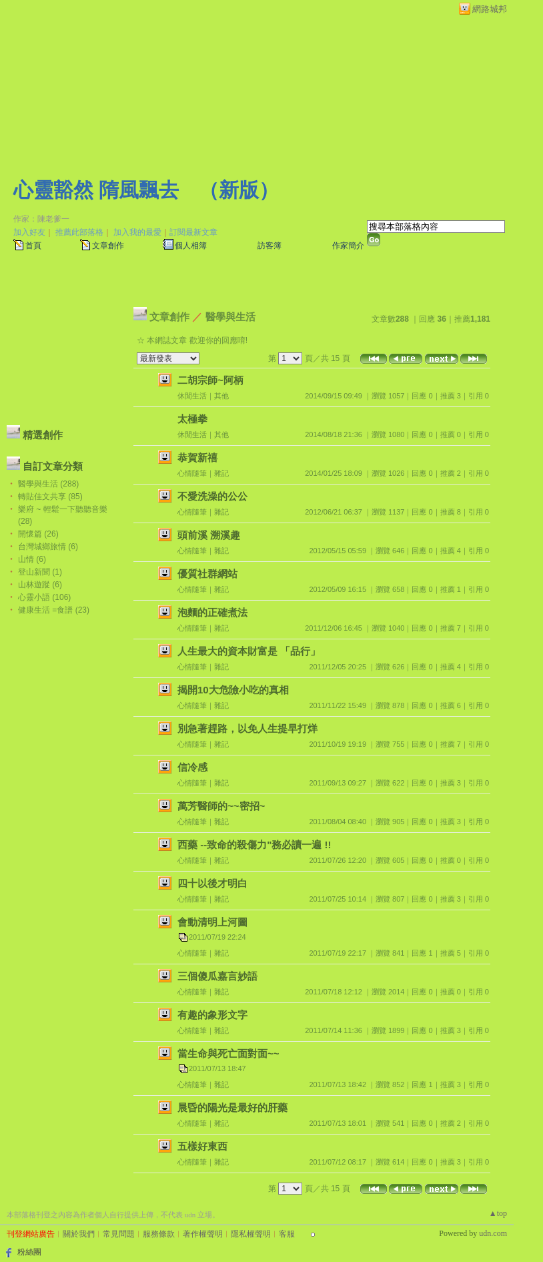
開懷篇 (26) (38, 534)
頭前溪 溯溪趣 (208, 535)
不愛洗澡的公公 (212, 496)
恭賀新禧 (197, 457)
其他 (221, 396)
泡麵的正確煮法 (212, 612)
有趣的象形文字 (212, 1014)
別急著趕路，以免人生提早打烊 (247, 728)
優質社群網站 (207, 573)
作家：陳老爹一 (41, 219)
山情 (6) (32, 559)
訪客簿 (269, 245)
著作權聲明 (203, 1234)
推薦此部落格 (79, 232)
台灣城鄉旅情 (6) (48, 546)
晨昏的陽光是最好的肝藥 (232, 1107)
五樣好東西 (202, 1146)
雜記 (221, 473)
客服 (287, 1234)
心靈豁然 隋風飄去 (96, 190)
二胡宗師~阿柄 (210, 380)
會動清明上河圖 (212, 922)
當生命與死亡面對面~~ (228, 1053)
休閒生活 (192, 396)
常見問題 (119, 1234)
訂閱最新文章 (193, 232)
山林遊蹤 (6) (40, 584)
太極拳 (192, 418)
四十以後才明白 (212, 883)
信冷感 (192, 767)
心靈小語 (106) (44, 597)
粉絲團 (29, 1252)
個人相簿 (191, 245)
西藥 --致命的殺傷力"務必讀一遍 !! (254, 844)
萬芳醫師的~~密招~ (221, 806)
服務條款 (159, 1234)
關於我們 (79, 1234)
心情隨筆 (192, 473)
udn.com (493, 1233)
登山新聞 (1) (40, 572)
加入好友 (29, 232)
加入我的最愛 (137, 232)
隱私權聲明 (251, 1234)
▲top (498, 1213)
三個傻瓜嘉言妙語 (217, 976)
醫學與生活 (230, 316)
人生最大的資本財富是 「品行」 (248, 651)
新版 (239, 190)
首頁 (33, 245)
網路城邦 (489, 9)
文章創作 (108, 245)
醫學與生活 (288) (48, 484)
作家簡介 (348, 245)
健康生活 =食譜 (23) (53, 610)
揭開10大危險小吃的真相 (233, 689)
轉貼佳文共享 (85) (50, 496)
